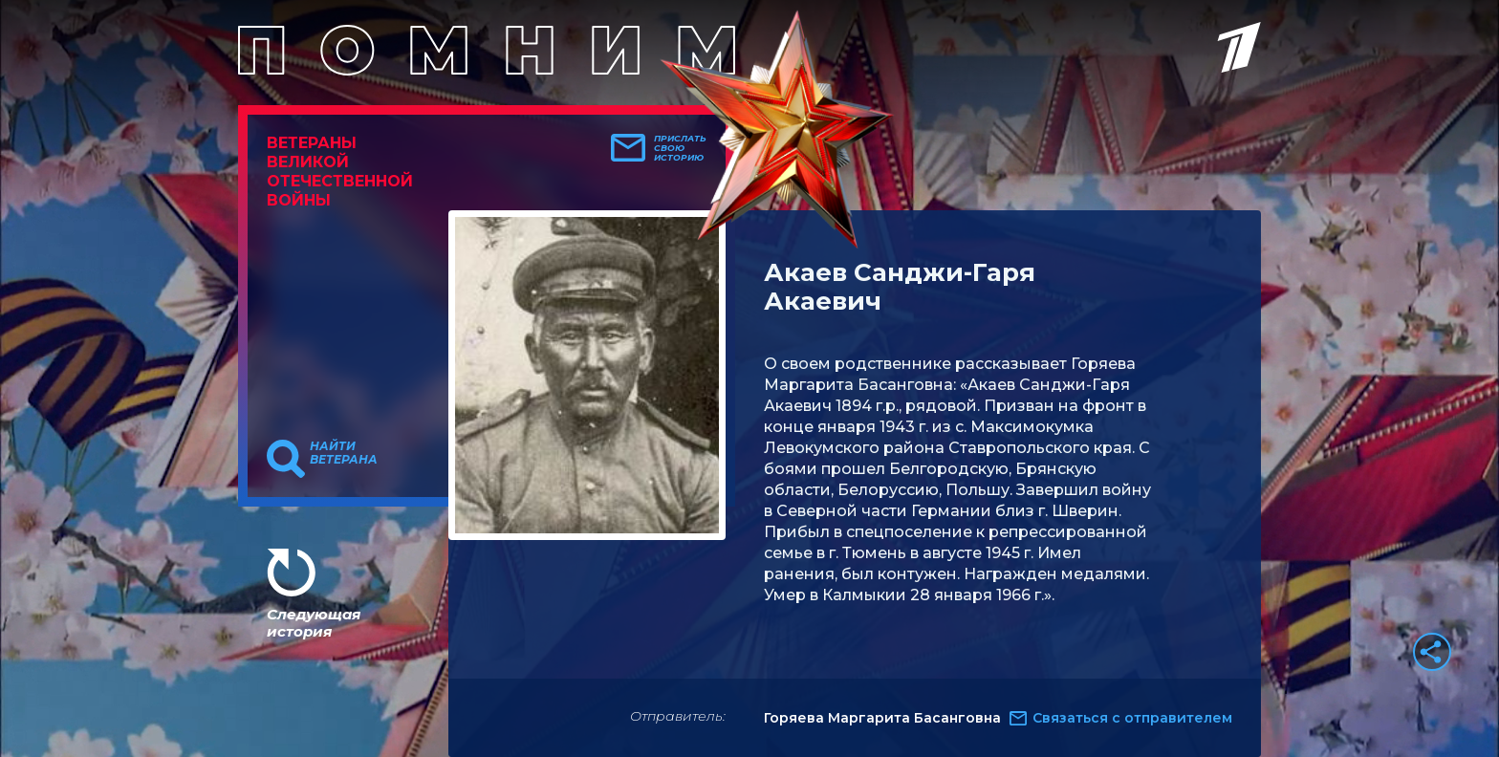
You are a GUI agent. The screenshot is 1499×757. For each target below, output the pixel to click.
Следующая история (313, 622)
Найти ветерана (344, 453)
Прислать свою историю (680, 148)
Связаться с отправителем (1132, 717)
